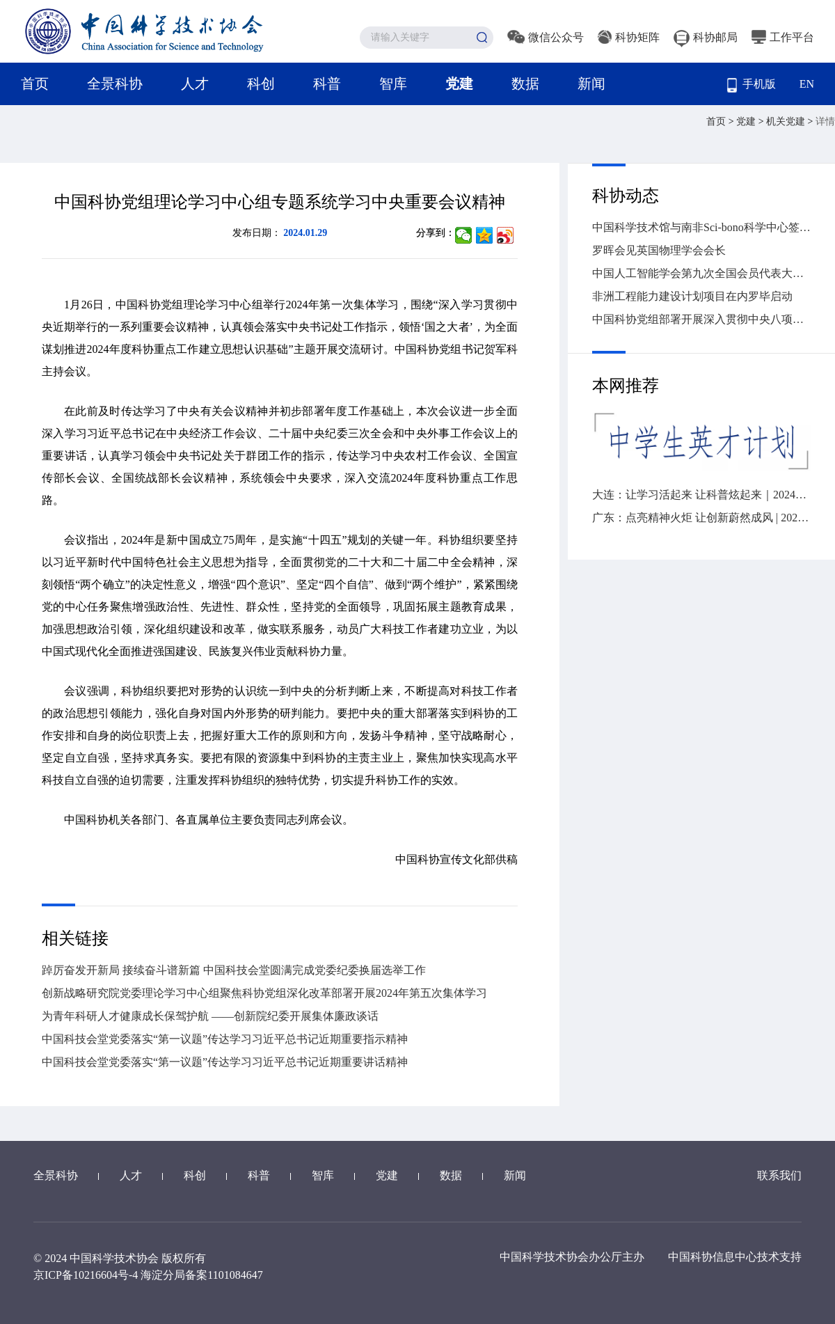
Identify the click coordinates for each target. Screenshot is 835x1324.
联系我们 (779, 1175)
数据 (525, 83)
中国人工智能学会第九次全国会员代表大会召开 (701, 273)
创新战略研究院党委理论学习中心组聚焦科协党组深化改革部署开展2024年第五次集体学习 (264, 993)
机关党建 (787, 121)
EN (807, 84)
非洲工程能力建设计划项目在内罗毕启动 (692, 296)
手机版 (751, 85)
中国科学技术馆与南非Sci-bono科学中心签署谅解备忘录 (701, 227)
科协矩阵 (629, 37)
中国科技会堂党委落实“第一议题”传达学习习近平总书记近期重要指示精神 (225, 1039)
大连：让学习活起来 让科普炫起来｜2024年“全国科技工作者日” (701, 495)
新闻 (591, 83)
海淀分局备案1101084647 (201, 1275)
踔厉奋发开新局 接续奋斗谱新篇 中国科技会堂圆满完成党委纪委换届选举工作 (234, 970)
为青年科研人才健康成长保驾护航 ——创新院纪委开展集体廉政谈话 (210, 1016)
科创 (261, 83)
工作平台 (783, 37)
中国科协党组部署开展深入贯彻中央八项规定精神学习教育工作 (701, 319)
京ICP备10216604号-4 (85, 1275)
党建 (459, 83)
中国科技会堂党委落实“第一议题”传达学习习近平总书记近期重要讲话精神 (225, 1062)
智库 (393, 83)
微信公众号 (545, 37)
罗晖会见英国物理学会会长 (659, 250)
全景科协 (115, 83)
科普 (327, 83)
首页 (35, 83)
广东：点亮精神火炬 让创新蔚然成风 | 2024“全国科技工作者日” (701, 517)
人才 (195, 83)
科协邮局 (706, 37)
